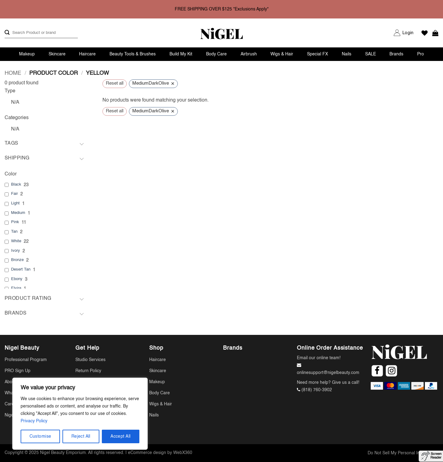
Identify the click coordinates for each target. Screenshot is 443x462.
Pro (420, 54)
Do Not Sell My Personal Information (403, 453)
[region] (80, 414)
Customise (40, 436)
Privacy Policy (34, 421)
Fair (14, 194)
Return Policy (88, 371)
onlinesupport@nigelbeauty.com (328, 373)
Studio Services (90, 360)
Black (16, 185)
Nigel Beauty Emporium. (63, 453)
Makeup (27, 54)
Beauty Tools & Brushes (133, 54)
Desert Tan (20, 269)
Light (15, 203)
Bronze (17, 260)
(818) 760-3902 (316, 390)
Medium (18, 213)
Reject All (80, 436)
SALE (370, 54)
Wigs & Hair (281, 54)
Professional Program (26, 360)
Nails (346, 54)
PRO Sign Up (17, 371)
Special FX (317, 54)
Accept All (120, 436)
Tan (14, 232)
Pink (15, 222)
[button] (407, 32)
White (16, 241)
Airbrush (249, 54)
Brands (396, 54)
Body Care (216, 54)
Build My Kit (181, 54)
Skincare (57, 54)
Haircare (87, 54)
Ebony (16, 279)
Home (13, 73)
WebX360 (182, 453)
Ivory (15, 251)
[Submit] (7, 33)
